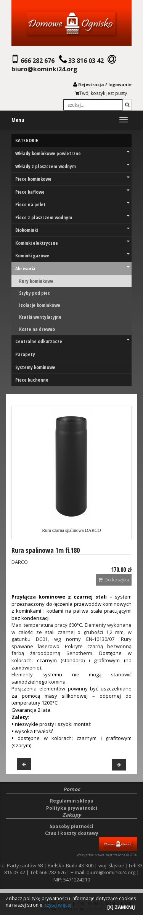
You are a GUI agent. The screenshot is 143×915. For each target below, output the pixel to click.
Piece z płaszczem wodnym (72, 217)
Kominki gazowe (72, 255)
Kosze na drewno (37, 329)
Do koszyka (113, 579)
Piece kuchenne (31, 379)
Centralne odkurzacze (72, 341)
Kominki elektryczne (72, 242)
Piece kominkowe (72, 178)
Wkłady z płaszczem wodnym (72, 166)
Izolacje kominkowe (39, 305)
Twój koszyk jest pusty (101, 93)
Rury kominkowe (36, 281)
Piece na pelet (72, 204)
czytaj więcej (58, 905)
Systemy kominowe (35, 367)
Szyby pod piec (34, 292)
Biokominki (72, 229)
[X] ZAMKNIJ (121, 907)
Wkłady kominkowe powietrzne (72, 153)
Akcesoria (72, 268)
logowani (118, 84)
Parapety (25, 354)
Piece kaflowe (72, 191)
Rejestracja (91, 84)
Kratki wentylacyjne (40, 316)
